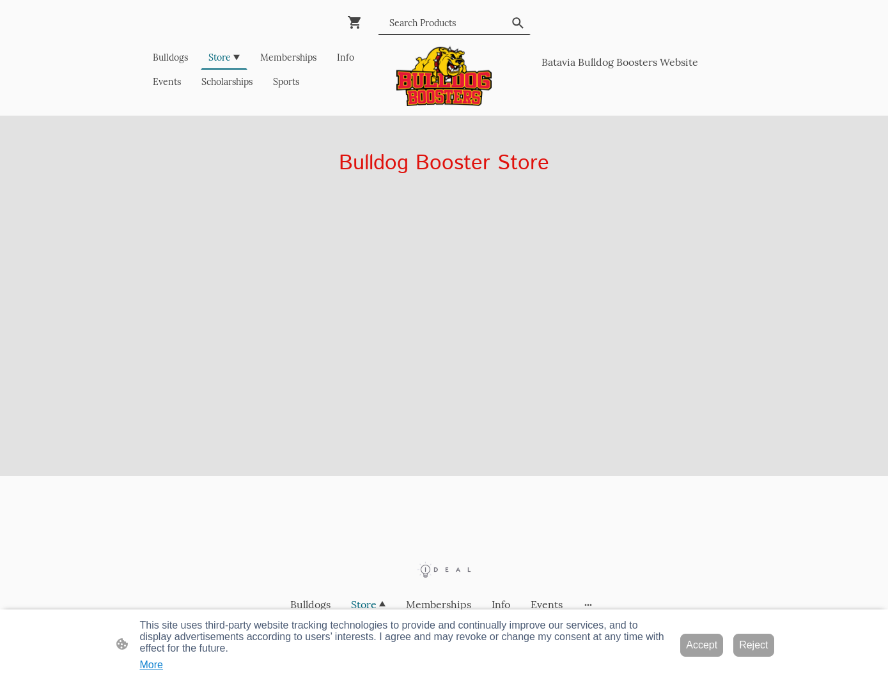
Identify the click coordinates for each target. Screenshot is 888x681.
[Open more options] (588, 604)
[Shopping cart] (357, 22)
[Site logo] (444, 75)
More (151, 664)
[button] (518, 23)
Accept (701, 644)
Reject (753, 644)
